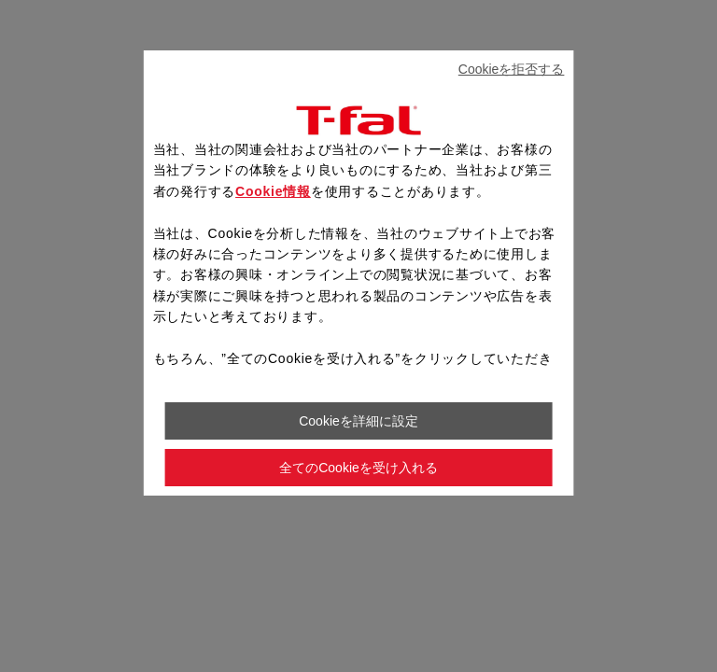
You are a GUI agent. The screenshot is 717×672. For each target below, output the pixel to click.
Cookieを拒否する (511, 69)
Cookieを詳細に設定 (358, 420)
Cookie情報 (273, 191)
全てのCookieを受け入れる (358, 467)
